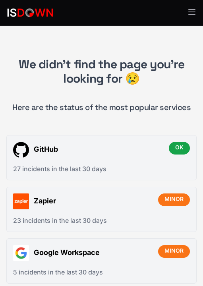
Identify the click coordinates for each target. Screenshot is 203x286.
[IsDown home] (30, 12)
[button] (192, 12)
